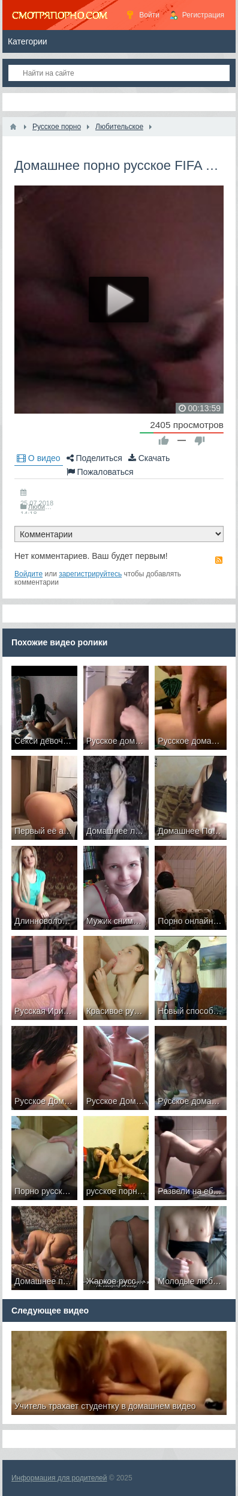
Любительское (50, 506)
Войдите (28, 574)
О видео (39, 458)
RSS (219, 560)
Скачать (149, 458)
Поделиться (94, 458)
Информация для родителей (59, 1478)
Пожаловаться (100, 472)
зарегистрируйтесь (90, 574)
